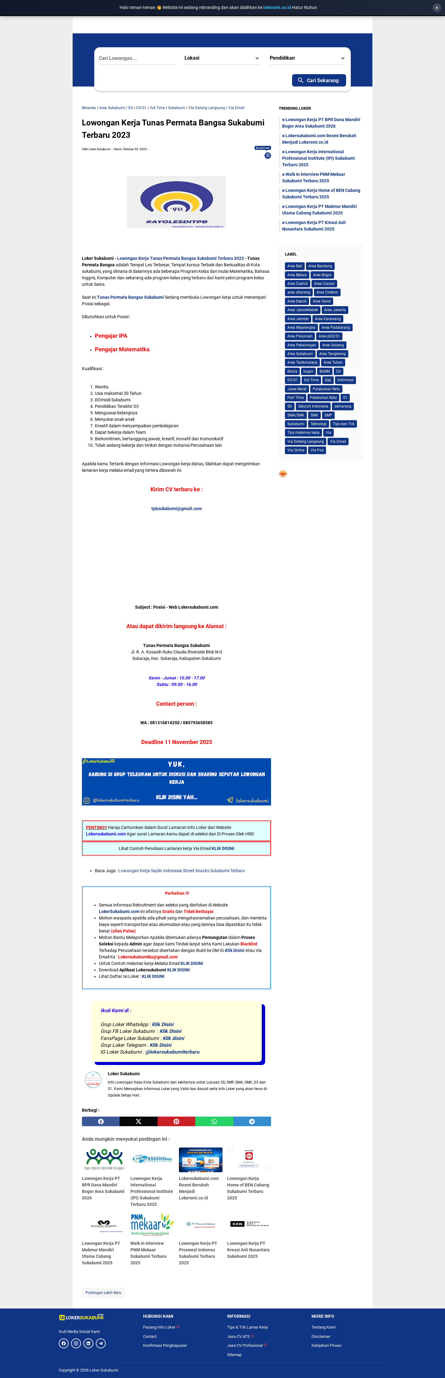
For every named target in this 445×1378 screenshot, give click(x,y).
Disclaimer (321, 1336)
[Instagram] (76, 1343)
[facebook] (101, 1121)
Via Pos (317, 450)
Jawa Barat (297, 389)
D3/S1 (292, 380)
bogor (308, 371)
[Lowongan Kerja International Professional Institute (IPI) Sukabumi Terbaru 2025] (152, 1160)
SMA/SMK (295, 415)
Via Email (338, 441)
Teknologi (319, 424)
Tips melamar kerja (303, 432)
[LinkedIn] (88, 1343)
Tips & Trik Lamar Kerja (247, 1327)
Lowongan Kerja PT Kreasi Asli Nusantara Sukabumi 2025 (248, 1250)
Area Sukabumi (300, 354)
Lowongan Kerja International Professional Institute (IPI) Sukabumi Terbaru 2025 (151, 1191)
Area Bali (294, 266)
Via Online (295, 450)
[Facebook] (64, 1343)
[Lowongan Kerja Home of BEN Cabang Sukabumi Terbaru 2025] (249, 1160)
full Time (311, 380)
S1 (345, 397)
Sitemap (234, 1354)
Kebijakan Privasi (326, 1345)
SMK (314, 415)
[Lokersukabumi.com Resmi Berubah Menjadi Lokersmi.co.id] (201, 1160)
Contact (150, 1336)
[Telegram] (101, 1343)
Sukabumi (295, 424)
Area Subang (333, 345)
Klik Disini (234, 950)
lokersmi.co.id (277, 7)
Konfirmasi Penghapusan (165, 1345)
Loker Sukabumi (104, 1370)
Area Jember (298, 319)
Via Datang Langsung (305, 441)
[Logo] (96, 1317)
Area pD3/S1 (329, 336)
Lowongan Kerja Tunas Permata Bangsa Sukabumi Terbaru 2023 (181, 258)
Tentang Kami (324, 1327)
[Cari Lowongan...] (137, 58)
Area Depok (297, 301)
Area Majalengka (301, 327)
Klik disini (173, 1038)
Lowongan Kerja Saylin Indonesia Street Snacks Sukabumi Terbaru (181, 870)
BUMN (325, 371)
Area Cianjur (324, 283)
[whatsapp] (214, 1121)
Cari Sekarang (318, 80)
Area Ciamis (297, 283)
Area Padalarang (336, 327)
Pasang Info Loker (161, 1327)
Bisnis (292, 371)
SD (289, 406)
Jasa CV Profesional (247, 1345)
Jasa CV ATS (240, 1336)
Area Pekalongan (301, 345)
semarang (342, 406)
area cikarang (298, 292)
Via (328, 432)
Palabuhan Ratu (326, 389)
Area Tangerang (332, 354)
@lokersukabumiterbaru (172, 1052)
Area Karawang (328, 319)
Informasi (345, 380)
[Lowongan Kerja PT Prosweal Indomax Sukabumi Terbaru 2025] (201, 1224)
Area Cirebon (327, 292)
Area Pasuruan (299, 336)
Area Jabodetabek (302, 310)
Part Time (295, 397)
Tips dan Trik (343, 424)
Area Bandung (320, 266)
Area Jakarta (335, 310)
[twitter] (138, 1121)
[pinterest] (176, 1121)
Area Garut (322, 301)
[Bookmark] (267, 155)
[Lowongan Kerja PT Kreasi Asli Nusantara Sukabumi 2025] (249, 1224)
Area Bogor (322, 275)
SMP (328, 415)
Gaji (328, 380)
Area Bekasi (297, 275)
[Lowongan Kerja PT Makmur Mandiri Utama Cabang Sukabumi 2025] (104, 1224)
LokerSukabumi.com (119, 911)
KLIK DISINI (223, 848)
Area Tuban (333, 362)
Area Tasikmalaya (302, 362)
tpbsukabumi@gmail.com (176, 508)
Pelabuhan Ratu (323, 397)
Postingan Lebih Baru (103, 1293)
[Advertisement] (224, 550)
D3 (338, 371)
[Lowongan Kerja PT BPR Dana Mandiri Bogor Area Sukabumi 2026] (104, 1160)
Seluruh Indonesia (313, 406)
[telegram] (252, 1121)
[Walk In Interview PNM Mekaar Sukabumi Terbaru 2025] (152, 1224)
